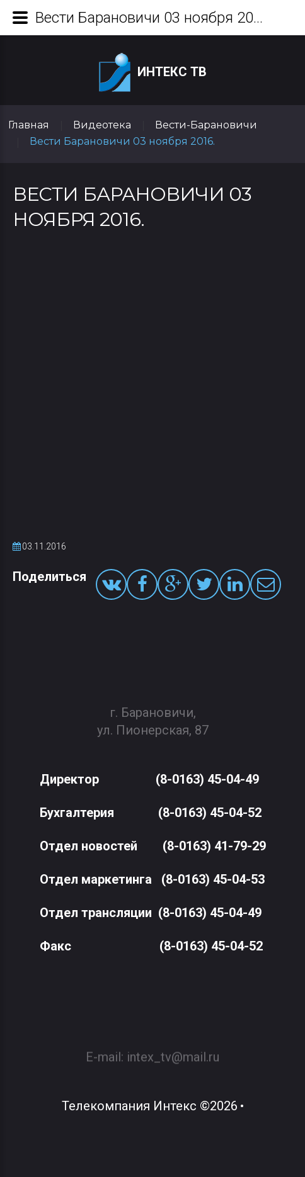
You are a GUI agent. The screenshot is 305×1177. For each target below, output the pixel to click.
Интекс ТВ (153, 73)
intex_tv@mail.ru (173, 1051)
